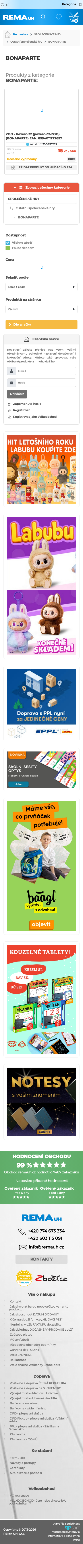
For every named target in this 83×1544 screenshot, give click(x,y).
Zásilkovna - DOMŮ (23, 1439)
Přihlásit (17, 394)
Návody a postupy (23, 1463)
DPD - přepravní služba (26, 1413)
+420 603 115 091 (41, 1238)
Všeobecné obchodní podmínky (33, 1344)
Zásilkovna (17, 1434)
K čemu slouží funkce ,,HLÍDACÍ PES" (36, 1319)
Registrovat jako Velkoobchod (32, 416)
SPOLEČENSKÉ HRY (47, 34)
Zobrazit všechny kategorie (47, 187)
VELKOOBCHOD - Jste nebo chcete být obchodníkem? (37, 1502)
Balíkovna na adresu (24, 1403)
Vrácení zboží (19, 1339)
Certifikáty (17, 1468)
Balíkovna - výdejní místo (28, 1408)
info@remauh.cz (46, 1247)
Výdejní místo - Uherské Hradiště (33, 1398)
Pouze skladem (23, 248)
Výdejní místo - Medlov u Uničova (34, 1393)
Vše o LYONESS (20, 1355)
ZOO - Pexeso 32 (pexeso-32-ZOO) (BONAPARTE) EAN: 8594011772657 (34, 136)
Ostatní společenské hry (26, 41)
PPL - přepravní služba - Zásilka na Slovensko (34, 1428)
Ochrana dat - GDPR (24, 1349)
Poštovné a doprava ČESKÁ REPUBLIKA (38, 1383)
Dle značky (22, 324)
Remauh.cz (16, 34)
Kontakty (41, 1259)
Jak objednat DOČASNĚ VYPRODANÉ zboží (41, 1329)
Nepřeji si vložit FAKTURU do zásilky (35, 1324)
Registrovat (19, 410)
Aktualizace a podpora (26, 1473)
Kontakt (15, 1301)
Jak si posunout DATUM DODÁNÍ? (34, 1314)
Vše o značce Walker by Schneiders (35, 1365)
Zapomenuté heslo (24, 403)
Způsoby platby (21, 1334)
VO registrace (19, 1495)
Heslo (21, 382)
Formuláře (17, 1457)
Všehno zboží (22, 242)
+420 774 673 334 (46, 1231)
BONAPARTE (57, 41)
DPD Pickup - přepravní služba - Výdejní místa (38, 1420)
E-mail (22, 371)
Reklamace (18, 1360)
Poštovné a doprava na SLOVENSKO (35, 1388)
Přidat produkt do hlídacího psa (41, 167)
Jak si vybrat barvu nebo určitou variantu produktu (38, 1308)
